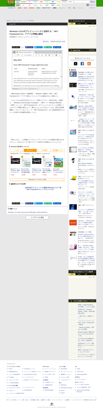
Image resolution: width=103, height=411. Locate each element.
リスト (22, 47)
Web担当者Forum (13, 371)
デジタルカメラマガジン (15, 387)
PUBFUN (77, 377)
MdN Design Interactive (66, 387)
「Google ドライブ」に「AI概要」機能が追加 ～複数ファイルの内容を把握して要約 (86, 121)
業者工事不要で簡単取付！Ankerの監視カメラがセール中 (86, 165)
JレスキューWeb (65, 377)
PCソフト (30, 150)
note (49, 47)
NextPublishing (28, 390)
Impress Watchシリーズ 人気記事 (83, 271)
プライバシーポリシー (57, 400)
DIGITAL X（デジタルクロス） (32, 380)
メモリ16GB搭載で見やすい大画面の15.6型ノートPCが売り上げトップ (86, 182)
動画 (74, 8)
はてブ (39, 47)
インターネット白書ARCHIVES (16, 393)
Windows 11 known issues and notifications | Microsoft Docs (28, 212)
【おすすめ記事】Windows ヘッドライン (84, 301)
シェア (30, 47)
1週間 (85, 23)
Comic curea (80, 371)
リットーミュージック (50, 369)
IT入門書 (44, 150)
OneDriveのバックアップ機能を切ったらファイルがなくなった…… (86, 345)
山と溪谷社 (45, 380)
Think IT (11, 369)
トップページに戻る (37, 217)
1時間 (72, 23)
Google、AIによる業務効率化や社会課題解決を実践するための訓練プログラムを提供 (86, 258)
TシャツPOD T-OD (50, 374)
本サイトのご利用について (13, 400)
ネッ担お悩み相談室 (14, 382)
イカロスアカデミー (66, 380)
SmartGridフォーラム (29, 369)
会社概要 (67, 400)
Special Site (76, 50)
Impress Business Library (30, 374)
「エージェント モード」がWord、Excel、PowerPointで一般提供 (86, 322)
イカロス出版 (62, 366)
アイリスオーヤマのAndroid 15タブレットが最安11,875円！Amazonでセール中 (86, 136)
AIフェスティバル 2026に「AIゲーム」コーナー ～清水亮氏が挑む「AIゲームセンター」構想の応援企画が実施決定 (86, 195)
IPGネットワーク (79, 382)
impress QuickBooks (82, 374)
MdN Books (63, 385)
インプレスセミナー (29, 377)
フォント (80, 8)
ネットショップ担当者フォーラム (32, 371)
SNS (69, 8)
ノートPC (16, 150)
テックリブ (61, 390)
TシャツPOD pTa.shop (83, 384)
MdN (60, 382)
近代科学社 (45, 387)
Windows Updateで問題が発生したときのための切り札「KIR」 (86, 334)
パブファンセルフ (81, 379)
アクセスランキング (79, 21)
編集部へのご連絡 (45, 400)
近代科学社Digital (49, 390)
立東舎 (46, 377)
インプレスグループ (76, 400)
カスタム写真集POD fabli (83, 387)
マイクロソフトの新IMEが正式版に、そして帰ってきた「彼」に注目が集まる (86, 211)
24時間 (79, 23)
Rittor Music (46, 366)
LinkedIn (58, 47)
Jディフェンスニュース (66, 371)
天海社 (78, 369)
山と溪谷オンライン (50, 382)
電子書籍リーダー (58, 150)
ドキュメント (62, 8)
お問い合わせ (25, 400)
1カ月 (92, 23)
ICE (76, 366)
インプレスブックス (29, 387)
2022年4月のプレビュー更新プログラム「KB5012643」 (39, 100)
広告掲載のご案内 (34, 400)
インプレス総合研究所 (14, 374)
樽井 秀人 (46, 41)
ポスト (17, 47)
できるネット (12, 390)
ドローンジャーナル (14, 380)
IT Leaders (11, 377)
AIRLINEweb (64, 369)
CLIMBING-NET (49, 385)
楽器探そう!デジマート (50, 371)
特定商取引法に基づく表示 (90, 400)
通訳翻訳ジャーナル (66, 374)
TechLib (63, 393)
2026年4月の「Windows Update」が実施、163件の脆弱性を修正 (86, 311)
